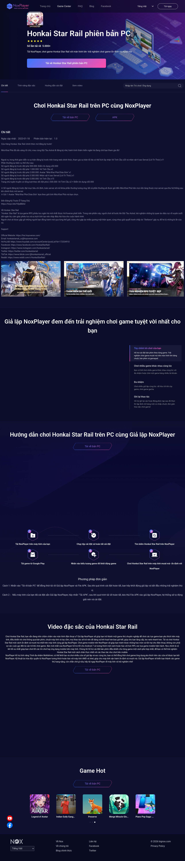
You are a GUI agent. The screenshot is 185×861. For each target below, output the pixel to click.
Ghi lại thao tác (141, 396)
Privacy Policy (158, 846)
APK (114, 117)
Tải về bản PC (70, 117)
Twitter (92, 850)
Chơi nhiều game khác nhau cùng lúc (153, 366)
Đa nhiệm (139, 382)
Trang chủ (45, 6)
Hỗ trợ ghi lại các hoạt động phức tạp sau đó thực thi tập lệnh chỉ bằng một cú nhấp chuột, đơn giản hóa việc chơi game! (154, 404)
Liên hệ (92, 841)
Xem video (77, 85)
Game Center (64, 6)
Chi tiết (4, 85)
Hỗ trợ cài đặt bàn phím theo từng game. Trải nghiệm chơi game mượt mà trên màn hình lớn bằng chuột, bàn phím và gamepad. (155, 356)
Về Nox (59, 841)
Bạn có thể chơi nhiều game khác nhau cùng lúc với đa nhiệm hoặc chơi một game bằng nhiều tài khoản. (155, 371)
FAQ (80, 6)
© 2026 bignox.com (161, 841)
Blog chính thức (64, 850)
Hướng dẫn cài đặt (54, 85)
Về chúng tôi (62, 846)
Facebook (106, 6)
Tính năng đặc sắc (26, 85)
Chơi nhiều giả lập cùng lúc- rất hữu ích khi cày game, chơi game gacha (153, 387)
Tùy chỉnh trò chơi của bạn (147, 348)
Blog (91, 6)
